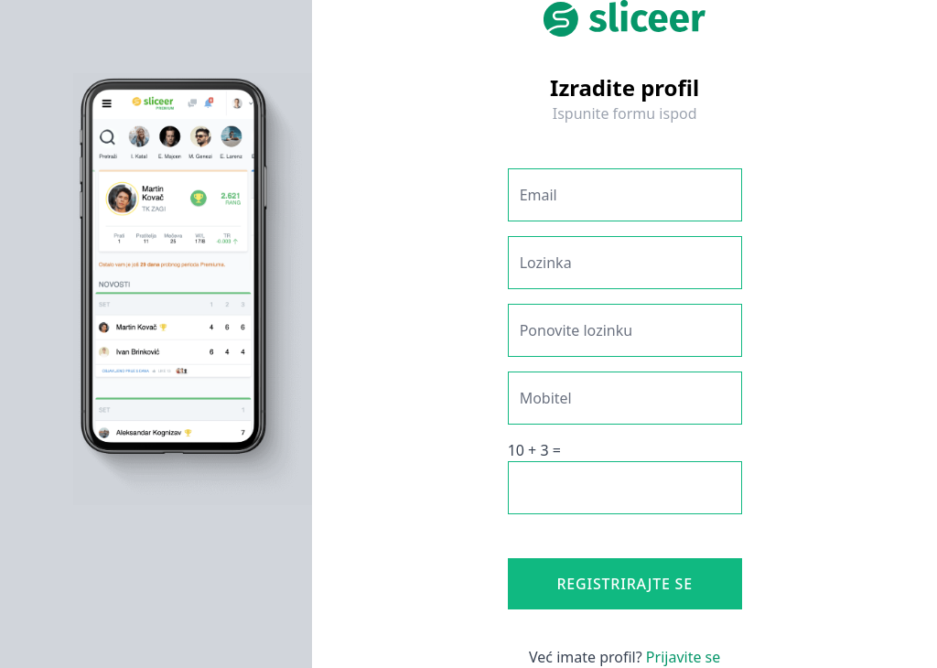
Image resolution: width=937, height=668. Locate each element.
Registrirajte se (624, 584)
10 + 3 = (534, 450)
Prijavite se (683, 657)
